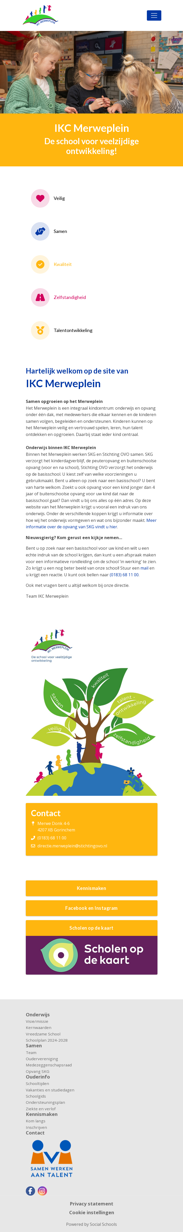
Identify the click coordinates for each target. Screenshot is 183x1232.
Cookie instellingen (91, 1212)
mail (144, 568)
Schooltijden (37, 1083)
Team (31, 1052)
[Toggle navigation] (154, 15)
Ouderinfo (38, 1076)
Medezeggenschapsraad (49, 1064)
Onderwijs (38, 1014)
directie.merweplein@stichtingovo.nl (72, 846)
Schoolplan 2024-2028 (47, 1040)
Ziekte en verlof (40, 1108)
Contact (35, 1132)
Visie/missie (37, 1021)
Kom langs (35, 1120)
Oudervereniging (42, 1058)
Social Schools (103, 1224)
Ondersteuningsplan (45, 1102)
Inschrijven (36, 1127)
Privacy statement (91, 1203)
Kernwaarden (38, 1027)
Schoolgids (36, 1096)
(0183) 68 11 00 (124, 575)
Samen (34, 1045)
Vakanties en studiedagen (50, 1089)
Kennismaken (42, 1114)
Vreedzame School (43, 1033)
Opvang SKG (37, 1071)
